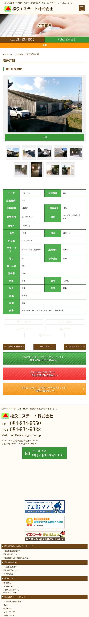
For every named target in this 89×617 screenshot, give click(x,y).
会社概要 (7, 608)
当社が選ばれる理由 (12, 601)
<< (14, 346)
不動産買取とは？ (11, 570)
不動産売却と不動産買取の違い (16, 558)
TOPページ (7, 54)
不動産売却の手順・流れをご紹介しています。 (44, 359)
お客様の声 (8, 586)
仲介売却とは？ (10, 567)
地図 (45, 45)
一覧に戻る (44, 347)
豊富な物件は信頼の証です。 (44, 374)
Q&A (5, 605)
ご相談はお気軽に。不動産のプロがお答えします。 (44, 389)
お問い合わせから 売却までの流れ (11, 591)
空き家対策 (8, 574)
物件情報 (7, 583)
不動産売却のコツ (11, 554)
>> (75, 346)
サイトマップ (9, 612)
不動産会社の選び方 (12, 551)
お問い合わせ (9, 615)
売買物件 (19, 54)
